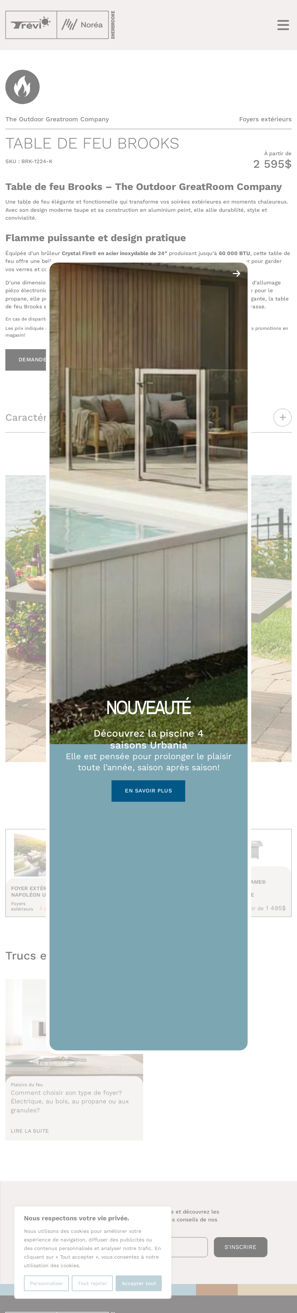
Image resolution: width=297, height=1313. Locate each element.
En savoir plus (148, 790)
